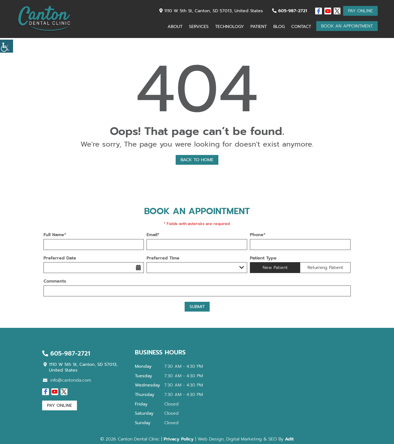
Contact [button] (301, 26)
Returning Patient (325, 267)
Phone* (257, 235)
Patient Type (263, 258)
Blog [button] (279, 26)
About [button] (174, 26)
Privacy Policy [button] (179, 439)
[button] (6, 46)
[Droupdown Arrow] (241, 267)
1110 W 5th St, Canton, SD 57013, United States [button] (211, 11)
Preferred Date (60, 258)
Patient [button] (258, 26)
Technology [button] (229, 26)
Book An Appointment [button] (347, 26)
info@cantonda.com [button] (67, 380)
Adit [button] (289, 439)
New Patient (275, 267)
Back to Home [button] (197, 160)
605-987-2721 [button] (289, 11)
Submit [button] (197, 306)
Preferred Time (163, 258)
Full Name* (55, 235)
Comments (55, 281)
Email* (153, 235)
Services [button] (199, 26)
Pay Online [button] (360, 11)
